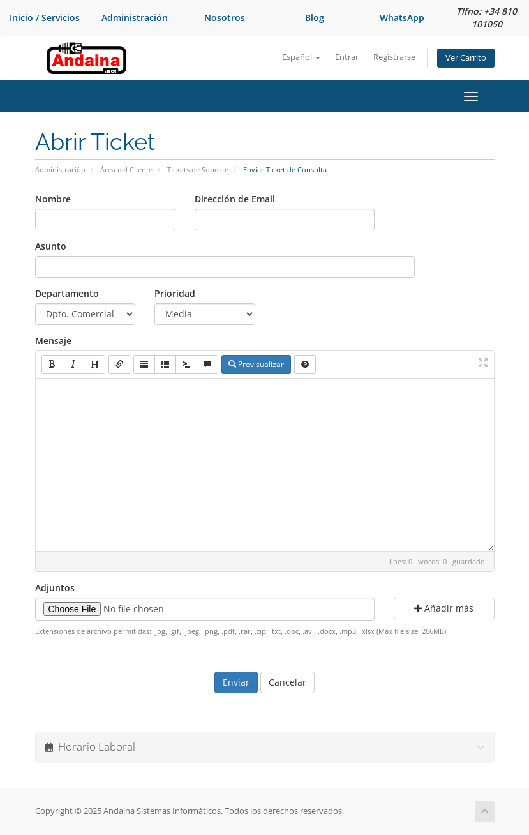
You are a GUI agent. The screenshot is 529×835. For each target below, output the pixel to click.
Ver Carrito (465, 57)
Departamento (67, 293)
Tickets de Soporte (197, 169)
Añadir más (443, 608)
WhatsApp (402, 17)
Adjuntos (55, 588)
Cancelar (287, 682)
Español (301, 57)
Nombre (53, 199)
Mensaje (53, 341)
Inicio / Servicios (45, 17)
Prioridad (174, 293)
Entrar (347, 57)
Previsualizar (256, 364)
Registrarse (394, 57)
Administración (134, 17)
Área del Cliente (126, 169)
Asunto (50, 246)
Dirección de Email (235, 199)
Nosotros (224, 17)
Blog (314, 17)
